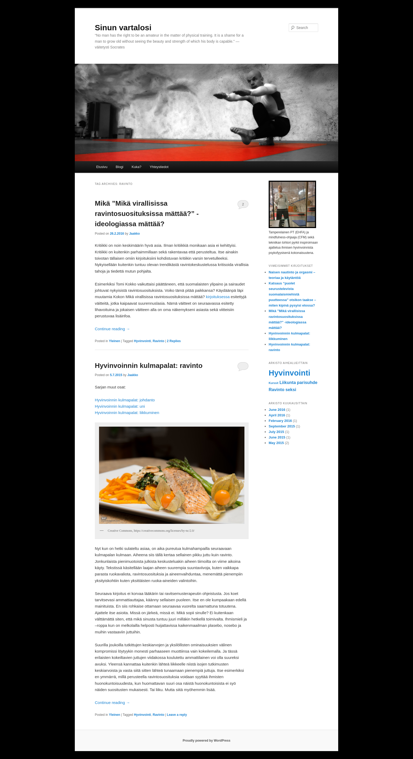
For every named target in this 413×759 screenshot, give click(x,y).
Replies (174, 341)
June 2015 (277, 437)
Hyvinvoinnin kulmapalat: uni (120, 406)
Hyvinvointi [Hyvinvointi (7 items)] (289, 372)
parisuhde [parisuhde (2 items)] (307, 382)
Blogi (119, 167)
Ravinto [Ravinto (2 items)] (276, 389)
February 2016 (280, 421)
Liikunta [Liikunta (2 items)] (287, 382)
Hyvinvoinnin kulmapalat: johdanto (125, 400)
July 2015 (276, 432)
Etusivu (101, 167)
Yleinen (114, 341)
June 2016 (277, 410)
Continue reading (112, 329)
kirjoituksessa (218, 296)
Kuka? (136, 167)
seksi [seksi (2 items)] (291, 389)
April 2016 (277, 415)
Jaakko (134, 233)
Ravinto (158, 341)
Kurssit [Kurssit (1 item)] (273, 383)
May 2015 (276, 443)
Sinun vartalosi (123, 27)
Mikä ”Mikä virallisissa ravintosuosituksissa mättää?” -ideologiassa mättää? (147, 213)
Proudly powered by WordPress (206, 740)
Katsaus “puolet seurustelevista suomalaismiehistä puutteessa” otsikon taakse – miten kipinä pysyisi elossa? (292, 294)
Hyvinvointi (142, 341)
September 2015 (282, 426)
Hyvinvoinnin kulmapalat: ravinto (149, 365)
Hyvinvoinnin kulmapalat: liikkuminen (127, 412)
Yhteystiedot (159, 167)
